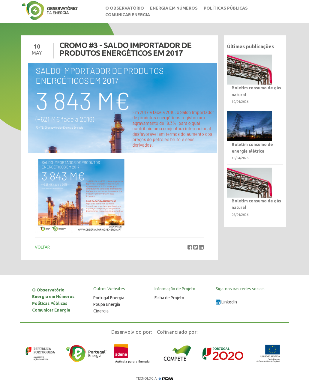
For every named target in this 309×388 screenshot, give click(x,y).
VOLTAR (42, 247)
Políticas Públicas (226, 8)
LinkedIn (226, 302)
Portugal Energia (108, 297)
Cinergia (101, 311)
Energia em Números (174, 8)
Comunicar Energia (127, 14)
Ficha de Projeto (169, 297)
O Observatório (124, 8)
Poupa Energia (106, 304)
